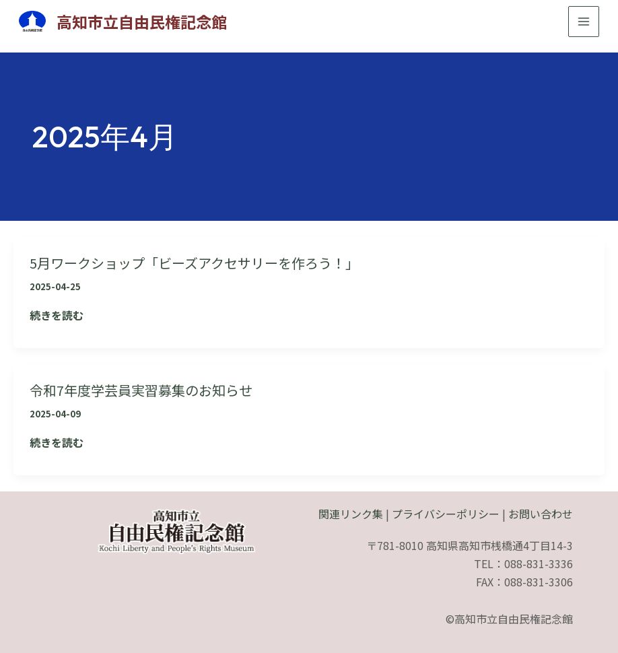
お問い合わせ (540, 513)
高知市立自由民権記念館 (148, 21)
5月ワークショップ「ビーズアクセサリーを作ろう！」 (211, 262)
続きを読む (56, 315)
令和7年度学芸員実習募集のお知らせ (152, 388)
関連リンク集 (350, 513)
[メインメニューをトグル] (580, 21)
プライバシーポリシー (446, 513)
